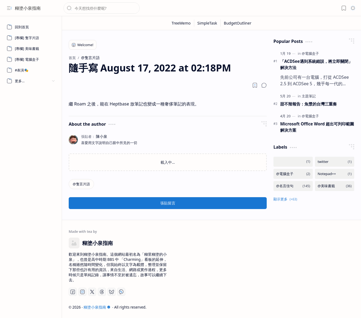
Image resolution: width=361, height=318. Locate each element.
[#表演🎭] (31, 70)
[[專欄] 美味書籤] (31, 48)
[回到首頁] (31, 27)
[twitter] (334, 162)
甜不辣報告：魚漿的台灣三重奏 (308, 104)
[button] (9, 8)
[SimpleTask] (207, 23)
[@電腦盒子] (310, 53)
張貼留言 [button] (167, 203)
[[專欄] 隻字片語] (31, 37)
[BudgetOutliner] (238, 23)
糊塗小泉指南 (28, 8)
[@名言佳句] (293, 186)
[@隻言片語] (81, 184)
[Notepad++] (334, 174)
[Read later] (255, 85)
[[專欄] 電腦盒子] (31, 59)
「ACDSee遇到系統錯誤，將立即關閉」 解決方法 (316, 64)
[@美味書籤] (334, 186)
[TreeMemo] (181, 23)
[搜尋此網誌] (101, 8)
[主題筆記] (309, 96)
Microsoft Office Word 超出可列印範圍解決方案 (317, 127)
